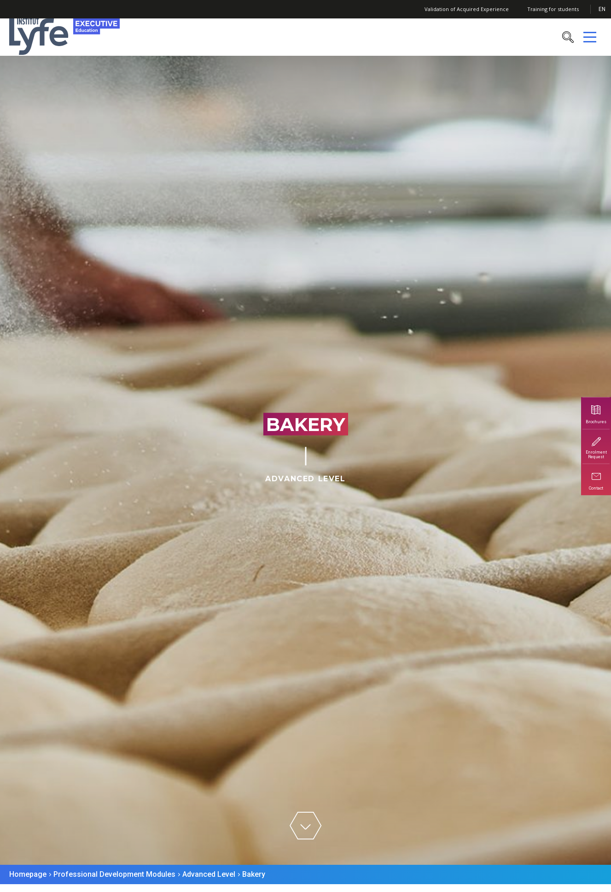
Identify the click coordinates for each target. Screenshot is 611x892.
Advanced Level (208, 874)
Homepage (28, 874)
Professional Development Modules (114, 874)
